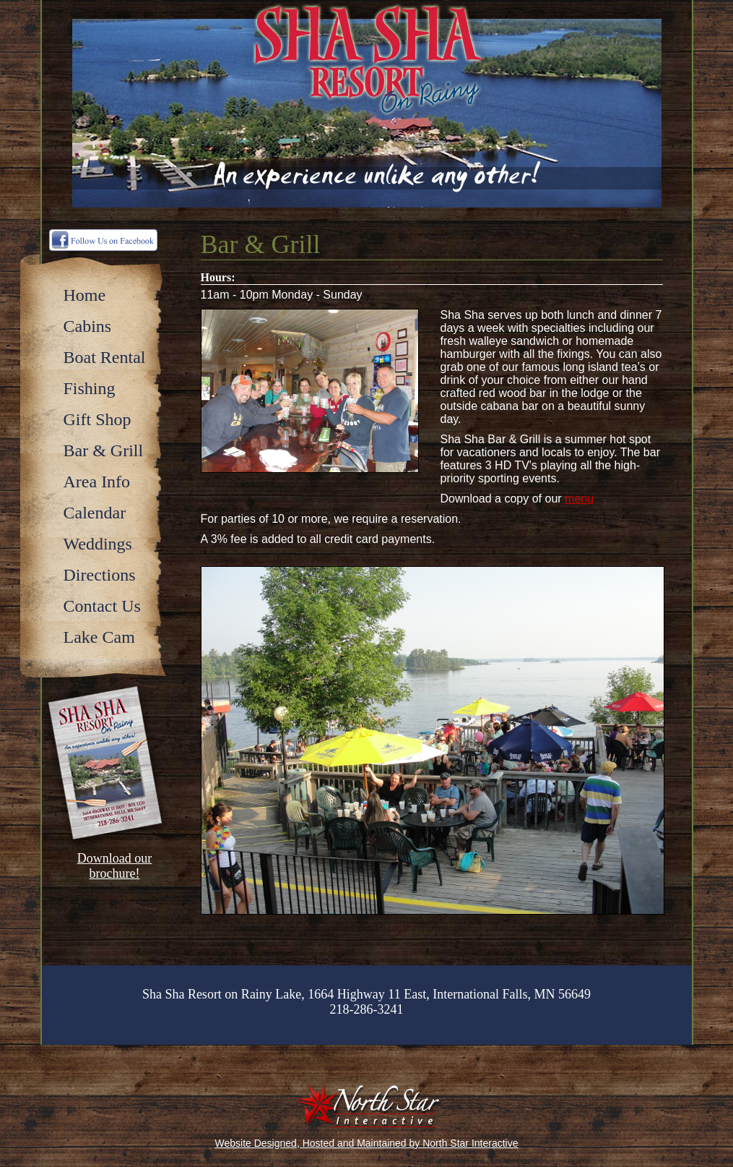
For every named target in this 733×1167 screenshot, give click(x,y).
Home (85, 295)
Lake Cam (99, 637)
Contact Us (102, 606)
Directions (100, 574)
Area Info (97, 481)
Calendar (95, 512)
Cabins (88, 326)
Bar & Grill (104, 450)
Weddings (98, 543)
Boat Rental (105, 357)
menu (579, 498)
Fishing (90, 388)
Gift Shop (97, 419)
